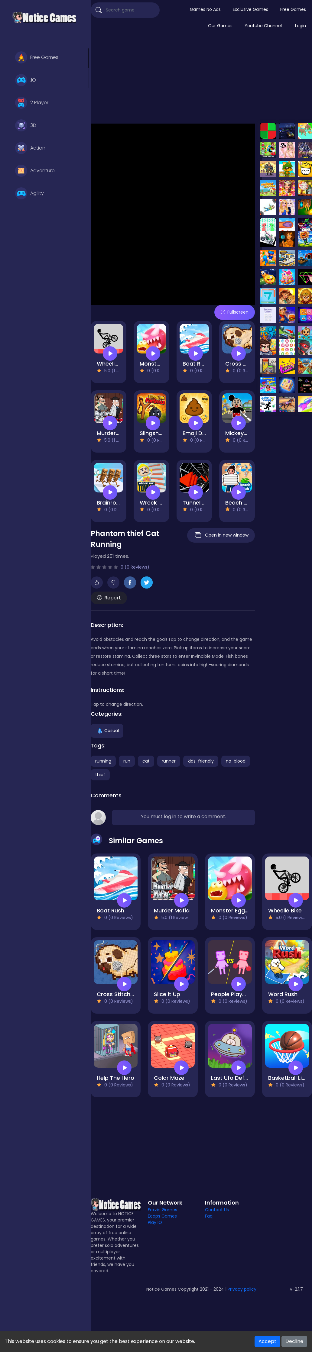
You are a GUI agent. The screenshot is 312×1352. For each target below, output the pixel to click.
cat (146, 761)
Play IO (155, 1222)
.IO (25, 80)
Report (109, 597)
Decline (294, 1341)
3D (25, 125)
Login (300, 26)
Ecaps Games (162, 1216)
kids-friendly (201, 761)
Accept (267, 1341)
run (126, 761)
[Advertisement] (201, 79)
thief (100, 775)
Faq (209, 1216)
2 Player (31, 103)
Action (30, 148)
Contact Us (217, 1210)
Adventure (35, 171)
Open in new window (221, 535)
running (103, 761)
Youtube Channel (263, 26)
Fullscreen (235, 312)
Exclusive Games (250, 9)
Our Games (220, 26)
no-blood (235, 761)
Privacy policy (242, 1289)
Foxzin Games (162, 1210)
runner (169, 761)
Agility (29, 193)
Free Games (36, 57)
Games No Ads (205, 9)
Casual (107, 731)
